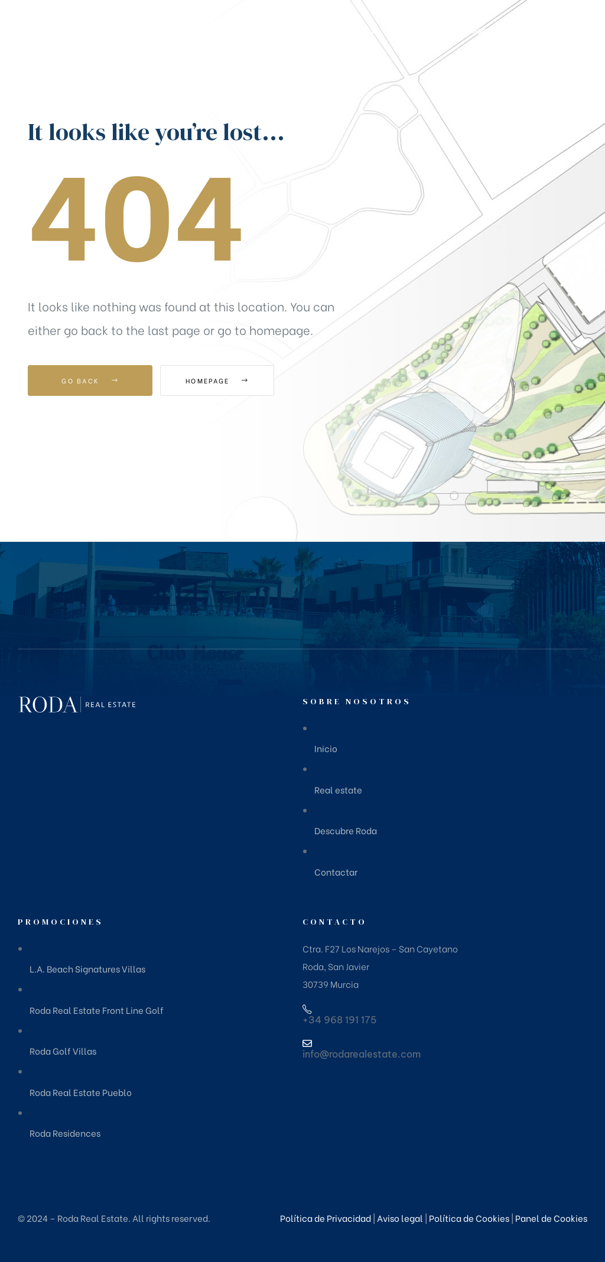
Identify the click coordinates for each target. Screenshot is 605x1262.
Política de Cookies (469, 1217)
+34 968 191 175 (339, 1020)
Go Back (90, 380)
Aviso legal (400, 1217)
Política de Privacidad (325, 1217)
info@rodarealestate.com (361, 1054)
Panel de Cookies (551, 1217)
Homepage (225, 380)
